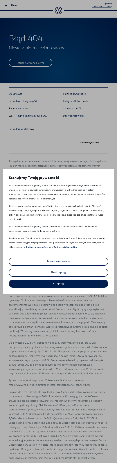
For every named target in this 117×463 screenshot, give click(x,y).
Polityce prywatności (36, 247)
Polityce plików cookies (65, 247)
